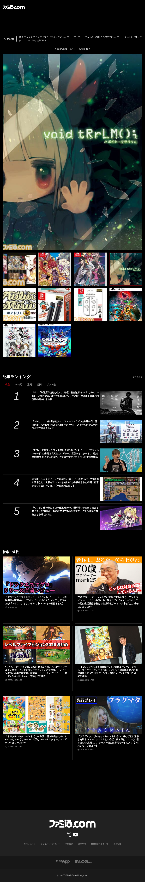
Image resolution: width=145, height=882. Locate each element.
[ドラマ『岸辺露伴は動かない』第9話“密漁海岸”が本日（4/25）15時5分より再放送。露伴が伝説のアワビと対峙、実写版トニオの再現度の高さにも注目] (121, 402)
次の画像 (83, 49)
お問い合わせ (29, 844)
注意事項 (82, 844)
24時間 (18, 384)
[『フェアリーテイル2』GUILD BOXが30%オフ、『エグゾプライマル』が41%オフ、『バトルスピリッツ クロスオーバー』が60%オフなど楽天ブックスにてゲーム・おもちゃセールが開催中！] (19, 269)
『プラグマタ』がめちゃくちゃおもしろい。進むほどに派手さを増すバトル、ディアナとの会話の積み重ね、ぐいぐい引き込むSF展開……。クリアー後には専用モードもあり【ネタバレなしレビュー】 (108, 741)
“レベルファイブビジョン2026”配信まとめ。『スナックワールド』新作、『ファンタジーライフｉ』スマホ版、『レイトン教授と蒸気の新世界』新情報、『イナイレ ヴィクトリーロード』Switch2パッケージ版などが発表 (36, 671)
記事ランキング (17, 377)
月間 (39, 384)
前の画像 (62, 49)
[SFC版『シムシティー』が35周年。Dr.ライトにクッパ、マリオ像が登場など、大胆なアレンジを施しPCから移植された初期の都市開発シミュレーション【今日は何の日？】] (121, 489)
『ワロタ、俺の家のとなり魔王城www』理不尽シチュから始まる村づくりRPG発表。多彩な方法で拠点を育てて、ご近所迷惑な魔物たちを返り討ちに (65, 511)
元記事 (8, 39)
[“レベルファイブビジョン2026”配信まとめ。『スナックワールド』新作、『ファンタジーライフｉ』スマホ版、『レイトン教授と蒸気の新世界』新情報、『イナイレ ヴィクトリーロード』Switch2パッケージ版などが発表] (36, 645)
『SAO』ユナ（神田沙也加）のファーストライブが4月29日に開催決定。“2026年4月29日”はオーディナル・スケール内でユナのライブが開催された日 (64, 424)
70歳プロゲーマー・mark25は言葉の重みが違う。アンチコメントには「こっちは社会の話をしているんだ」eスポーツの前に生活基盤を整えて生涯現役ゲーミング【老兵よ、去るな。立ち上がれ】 (108, 602)
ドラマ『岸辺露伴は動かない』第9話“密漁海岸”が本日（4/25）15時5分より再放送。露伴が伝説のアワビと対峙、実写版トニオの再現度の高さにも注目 (65, 396)
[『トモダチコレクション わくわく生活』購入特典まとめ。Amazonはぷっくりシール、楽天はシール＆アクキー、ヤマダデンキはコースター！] (36, 715)
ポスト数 (51, 384)
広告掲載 (117, 844)
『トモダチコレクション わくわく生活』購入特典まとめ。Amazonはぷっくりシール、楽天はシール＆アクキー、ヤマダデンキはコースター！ (36, 739)
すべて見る (137, 377)
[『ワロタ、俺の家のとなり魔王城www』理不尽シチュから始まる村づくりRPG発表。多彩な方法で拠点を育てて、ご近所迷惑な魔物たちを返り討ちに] (121, 518)
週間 (29, 384)
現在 (7, 384)
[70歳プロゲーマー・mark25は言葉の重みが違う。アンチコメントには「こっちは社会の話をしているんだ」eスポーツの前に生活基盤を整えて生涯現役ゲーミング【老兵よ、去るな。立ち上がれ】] (108, 575)
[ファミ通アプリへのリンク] (63, 861)
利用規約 (69, 844)
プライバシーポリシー (50, 844)
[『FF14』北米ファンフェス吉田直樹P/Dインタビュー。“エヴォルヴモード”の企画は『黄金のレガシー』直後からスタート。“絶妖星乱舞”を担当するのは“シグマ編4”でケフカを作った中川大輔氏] (121, 460)
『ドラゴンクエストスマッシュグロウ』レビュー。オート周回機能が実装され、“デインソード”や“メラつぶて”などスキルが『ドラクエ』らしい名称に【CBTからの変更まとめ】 (35, 600)
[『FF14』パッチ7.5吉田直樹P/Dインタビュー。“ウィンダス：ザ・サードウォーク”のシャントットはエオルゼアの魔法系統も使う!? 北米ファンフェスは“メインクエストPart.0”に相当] (108, 645)
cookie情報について (100, 844)
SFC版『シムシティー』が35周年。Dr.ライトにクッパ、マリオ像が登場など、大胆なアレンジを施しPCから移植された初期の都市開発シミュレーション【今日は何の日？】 (65, 482)
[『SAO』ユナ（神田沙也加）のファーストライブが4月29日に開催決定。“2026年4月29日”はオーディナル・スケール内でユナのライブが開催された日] (121, 431)
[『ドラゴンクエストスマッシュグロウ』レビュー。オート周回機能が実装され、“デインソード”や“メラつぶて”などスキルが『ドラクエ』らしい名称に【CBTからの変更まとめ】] (36, 575)
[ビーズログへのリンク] (83, 861)
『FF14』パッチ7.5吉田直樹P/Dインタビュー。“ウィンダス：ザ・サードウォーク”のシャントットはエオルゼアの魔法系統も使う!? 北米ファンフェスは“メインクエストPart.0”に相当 (108, 671)
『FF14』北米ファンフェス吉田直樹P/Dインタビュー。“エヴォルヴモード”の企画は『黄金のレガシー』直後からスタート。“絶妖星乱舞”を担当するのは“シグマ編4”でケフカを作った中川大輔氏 (65, 453)
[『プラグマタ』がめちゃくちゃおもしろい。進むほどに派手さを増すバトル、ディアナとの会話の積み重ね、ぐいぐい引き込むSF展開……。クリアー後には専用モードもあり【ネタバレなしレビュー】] (108, 715)
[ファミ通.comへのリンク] (14, 7)
